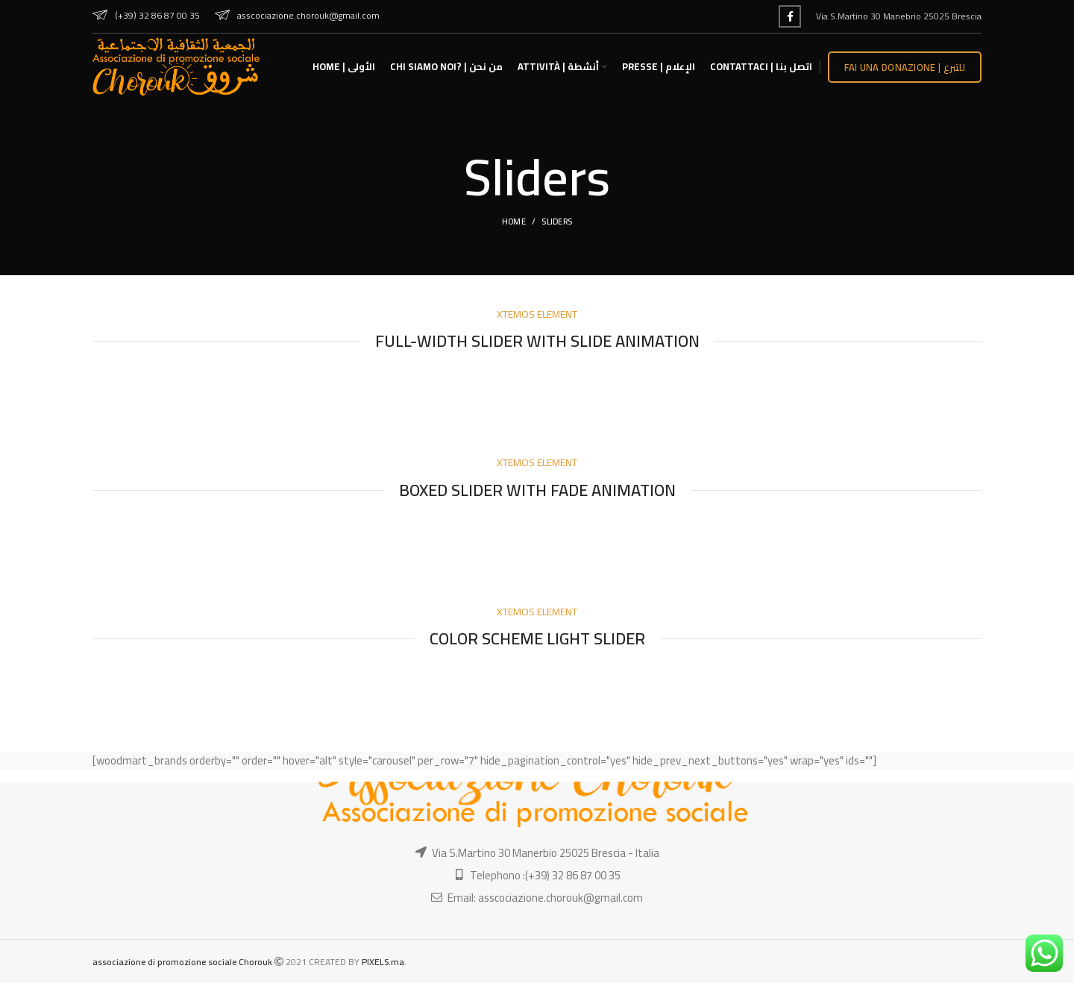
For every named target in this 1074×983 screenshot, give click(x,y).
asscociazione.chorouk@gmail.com (297, 15)
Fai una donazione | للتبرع (905, 67)
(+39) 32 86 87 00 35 (146, 15)
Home (514, 221)
